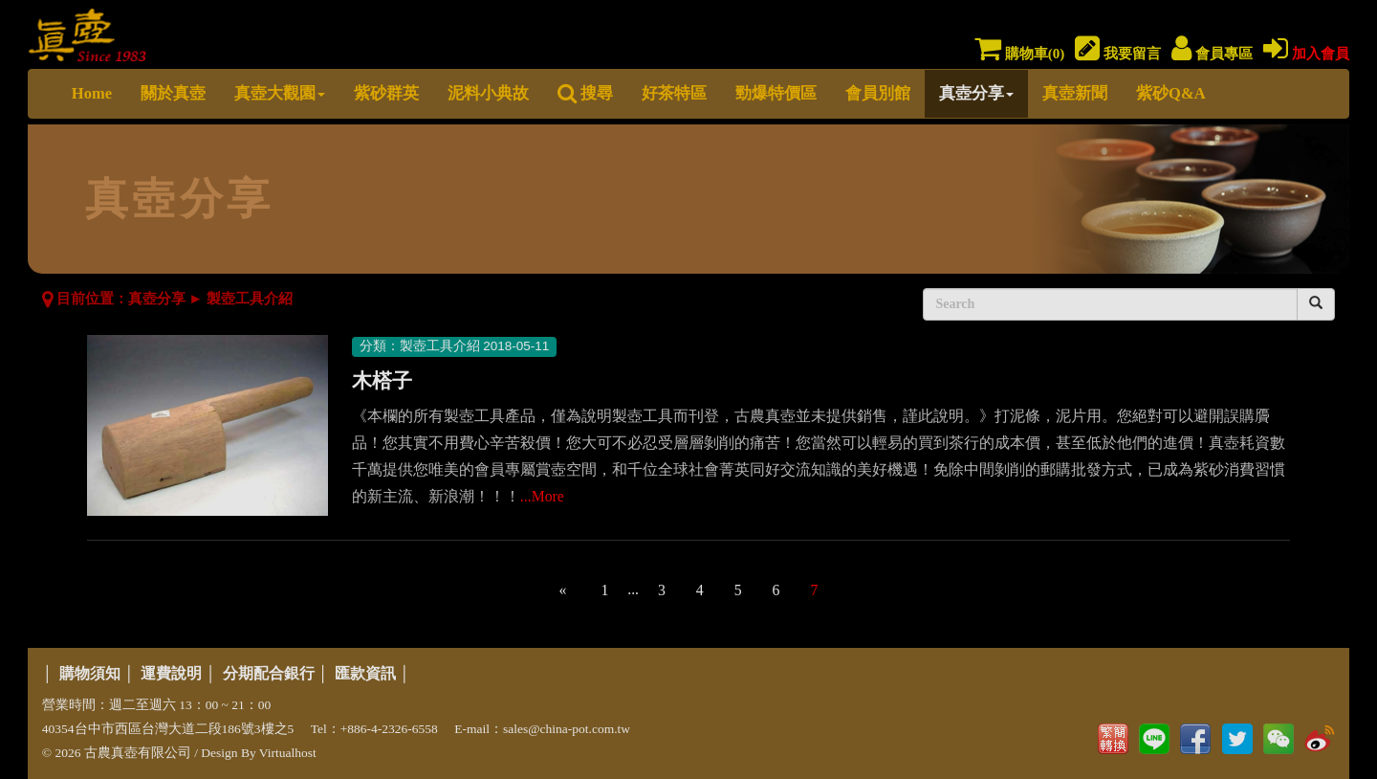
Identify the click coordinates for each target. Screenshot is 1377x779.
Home (92, 93)
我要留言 (1118, 53)
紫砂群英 (386, 93)
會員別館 (877, 93)
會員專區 (1212, 53)
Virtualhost (288, 753)
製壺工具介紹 (250, 298)
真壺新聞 (1074, 93)
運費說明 (171, 673)
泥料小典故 (488, 93)
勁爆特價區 (776, 93)
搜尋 (585, 93)
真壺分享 (976, 93)
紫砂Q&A (1171, 93)
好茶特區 (674, 93)
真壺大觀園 (279, 93)
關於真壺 (173, 93)
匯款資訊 (365, 673)
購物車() (1019, 53)
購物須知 (89, 673)
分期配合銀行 (269, 673)
